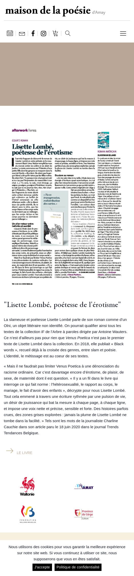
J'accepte (42, 567)
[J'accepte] (127, 558)
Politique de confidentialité (78, 567)
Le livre (24, 453)
